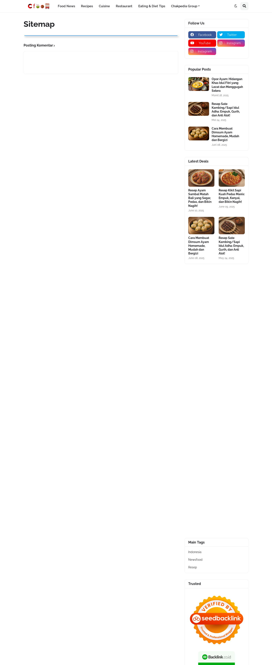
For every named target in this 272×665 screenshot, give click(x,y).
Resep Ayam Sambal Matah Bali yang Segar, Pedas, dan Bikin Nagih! (199, 198)
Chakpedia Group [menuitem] (184, 6)
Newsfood (195, 559)
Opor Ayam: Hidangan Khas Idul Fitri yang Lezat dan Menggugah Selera (227, 84)
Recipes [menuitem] (87, 6)
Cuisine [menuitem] (104, 6)
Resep (192, 567)
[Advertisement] (216, 334)
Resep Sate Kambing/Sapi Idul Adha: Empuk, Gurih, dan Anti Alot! (226, 109)
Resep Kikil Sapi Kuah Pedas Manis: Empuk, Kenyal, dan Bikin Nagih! (232, 196)
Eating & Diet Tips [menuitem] (151, 6)
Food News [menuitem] (66, 6)
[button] (235, 6)
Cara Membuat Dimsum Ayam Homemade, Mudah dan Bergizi (225, 134)
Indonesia (194, 552)
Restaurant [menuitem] (124, 6)
